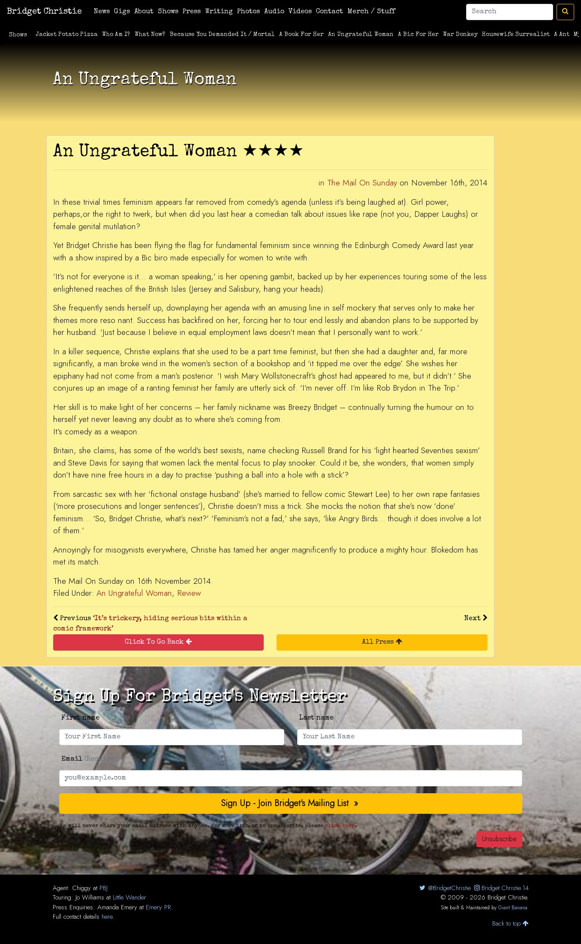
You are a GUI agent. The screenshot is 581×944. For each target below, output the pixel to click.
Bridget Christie (44, 12)
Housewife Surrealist (516, 35)
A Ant (561, 35)
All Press (382, 642)
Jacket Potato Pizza (67, 35)
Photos (248, 12)
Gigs (122, 12)
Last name (316, 718)
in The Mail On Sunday (358, 182)
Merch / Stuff (371, 12)
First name (80, 718)
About (144, 12)
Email (90, 759)
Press (192, 12)
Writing (219, 12)
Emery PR (158, 907)
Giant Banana (512, 907)
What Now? (150, 35)
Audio (274, 12)
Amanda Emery (117, 907)
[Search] (509, 12)
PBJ (103, 888)
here (107, 916)
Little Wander (129, 897)
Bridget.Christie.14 (500, 888)
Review (189, 593)
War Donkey (460, 35)
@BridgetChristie (444, 888)
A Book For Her (301, 35)
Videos (300, 12)
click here (340, 826)
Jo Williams (89, 897)
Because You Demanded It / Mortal (222, 35)
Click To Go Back (158, 642)
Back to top (510, 923)
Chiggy (81, 888)
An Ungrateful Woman (361, 35)
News (102, 12)
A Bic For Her (418, 35)
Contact (329, 12)
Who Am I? (116, 35)
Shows (168, 12)
